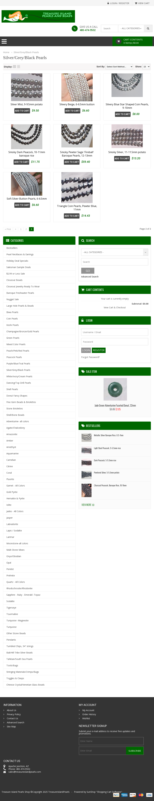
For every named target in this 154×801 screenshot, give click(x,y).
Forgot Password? (90, 357)
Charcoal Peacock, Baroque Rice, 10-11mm (110, 485)
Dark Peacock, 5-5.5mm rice (105, 460)
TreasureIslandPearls (59, 791)
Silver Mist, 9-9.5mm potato (27, 104)
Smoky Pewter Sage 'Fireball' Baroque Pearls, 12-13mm (77, 153)
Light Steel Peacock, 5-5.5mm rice (107, 448)
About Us (11, 710)
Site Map (11, 726)
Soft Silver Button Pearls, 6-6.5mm (27, 206)
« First (8, 229)
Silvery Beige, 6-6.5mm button (77, 104)
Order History (89, 714)
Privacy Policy (14, 714)
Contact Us (12, 718)
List (18, 66)
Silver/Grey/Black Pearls (26, 52)
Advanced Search (90, 276)
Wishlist (86, 718)
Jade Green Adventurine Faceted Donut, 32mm (115, 405)
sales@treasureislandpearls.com (24, 771)
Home (6, 52)
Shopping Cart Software (109, 791)
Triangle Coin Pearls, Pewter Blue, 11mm (77, 207)
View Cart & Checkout (115, 307)
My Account (88, 710)
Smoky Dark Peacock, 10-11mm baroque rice (26, 153)
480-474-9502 (88, 30)
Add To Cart (22, 111)
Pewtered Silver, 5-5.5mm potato (106, 472)
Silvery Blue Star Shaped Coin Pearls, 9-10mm (127, 106)
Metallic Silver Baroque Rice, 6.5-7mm (108, 435)
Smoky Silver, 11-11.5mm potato (127, 152)
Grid (14, 66)
